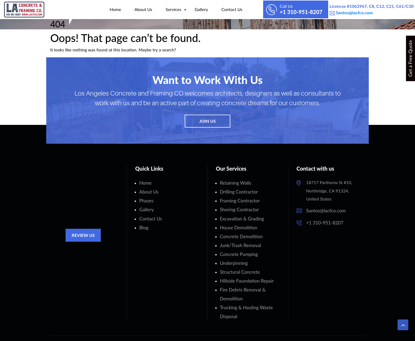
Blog (143, 223)
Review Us (83, 235)
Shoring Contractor (238, 206)
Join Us (207, 121)
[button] (403, 324)
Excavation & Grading (240, 215)
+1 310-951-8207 (323, 221)
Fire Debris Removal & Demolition (252, 280)
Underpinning (232, 256)
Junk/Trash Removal (239, 239)
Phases (145, 198)
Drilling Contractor (237, 190)
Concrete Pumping (237, 247)
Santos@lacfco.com (354, 12)
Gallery (189, 9)
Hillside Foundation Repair (244, 272)
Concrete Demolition (239, 231)
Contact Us (219, 9)
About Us (131, 9)
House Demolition (237, 223)
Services (161, 9)
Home (103, 9)
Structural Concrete (238, 264)
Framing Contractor (238, 198)
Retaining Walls (234, 182)
